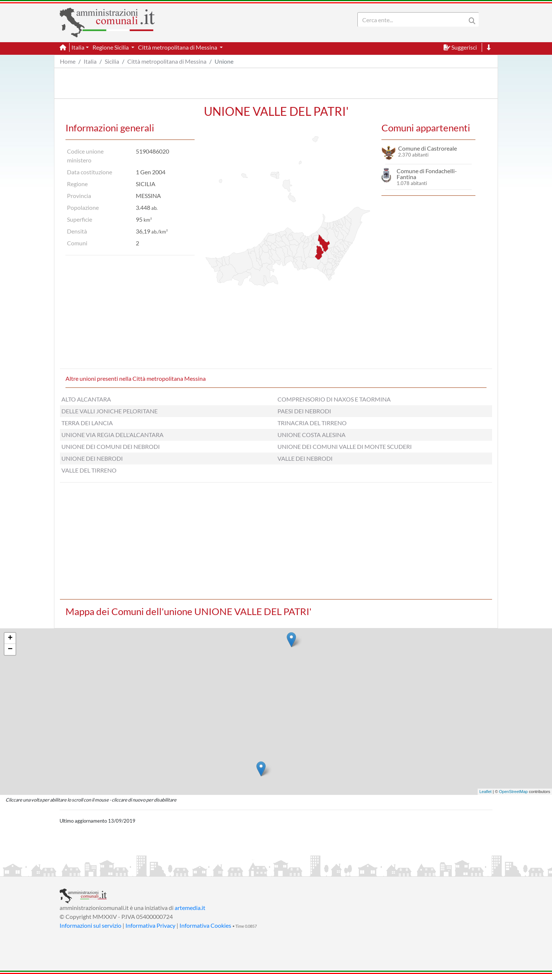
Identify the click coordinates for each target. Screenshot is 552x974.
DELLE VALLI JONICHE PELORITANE (109, 410)
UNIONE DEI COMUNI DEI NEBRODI (110, 446)
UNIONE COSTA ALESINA (311, 434)
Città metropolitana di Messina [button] (178, 47)
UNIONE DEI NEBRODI (92, 458)
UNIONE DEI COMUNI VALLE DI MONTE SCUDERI (344, 446)
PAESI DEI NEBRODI (304, 410)
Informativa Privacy (150, 925)
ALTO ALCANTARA (86, 399)
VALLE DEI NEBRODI (305, 458)
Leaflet (485, 791)
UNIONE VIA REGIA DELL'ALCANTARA (112, 434)
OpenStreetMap (513, 791)
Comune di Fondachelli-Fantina (427, 173)
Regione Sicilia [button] (111, 47)
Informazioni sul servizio (90, 925)
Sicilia (112, 61)
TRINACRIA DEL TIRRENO (312, 422)
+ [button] (10, 638)
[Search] (413, 20)
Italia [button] (77, 47)
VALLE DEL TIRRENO (89, 470)
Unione (224, 61)
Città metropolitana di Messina (166, 61)
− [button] (10, 649)
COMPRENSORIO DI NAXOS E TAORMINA (334, 399)
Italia (90, 61)
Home (67, 61)
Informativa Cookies (205, 925)
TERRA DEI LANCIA (87, 422)
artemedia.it (190, 907)
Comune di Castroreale (427, 148)
